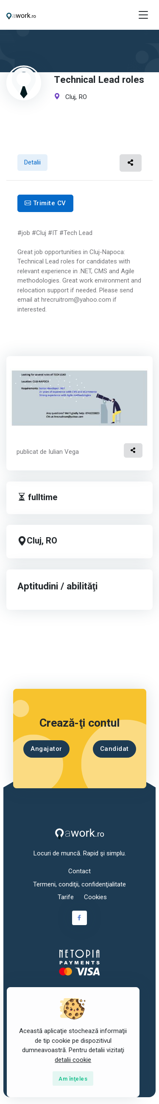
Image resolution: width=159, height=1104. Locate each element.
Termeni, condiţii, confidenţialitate (79, 884)
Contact (79, 871)
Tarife (66, 897)
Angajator (46, 749)
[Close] (73, 1078)
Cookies (95, 897)
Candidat (114, 749)
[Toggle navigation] (143, 15)
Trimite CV (45, 203)
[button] (131, 163)
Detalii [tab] (32, 162)
